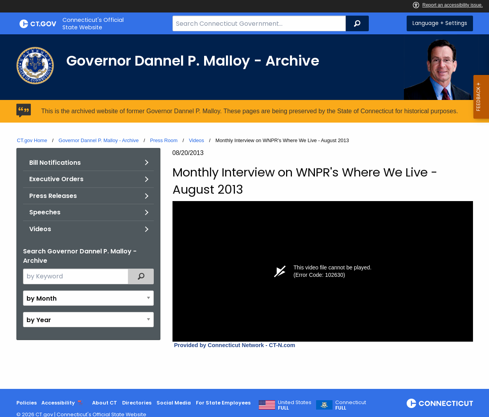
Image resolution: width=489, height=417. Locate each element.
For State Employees (223, 402)
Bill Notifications (55, 162)
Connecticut (350, 405)
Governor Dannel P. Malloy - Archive (99, 140)
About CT (104, 402)
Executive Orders (56, 179)
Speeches (44, 212)
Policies (26, 402)
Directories (136, 402)
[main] (244, 211)
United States (294, 405)
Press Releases (53, 195)
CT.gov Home (32, 140)
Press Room (163, 140)
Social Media (173, 402)
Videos (196, 140)
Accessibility (58, 402)
